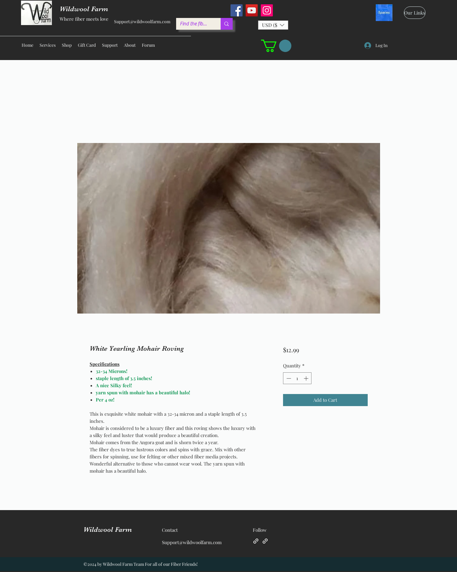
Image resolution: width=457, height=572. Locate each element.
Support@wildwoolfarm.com (142, 21)
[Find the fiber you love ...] (194, 24)
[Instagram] (267, 10)
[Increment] (307, 378)
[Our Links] (414, 12)
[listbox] (273, 25)
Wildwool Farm (107, 529)
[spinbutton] (297, 378)
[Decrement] (288, 378)
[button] (273, 25)
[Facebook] (237, 10)
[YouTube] (252, 10)
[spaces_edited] (384, 12)
